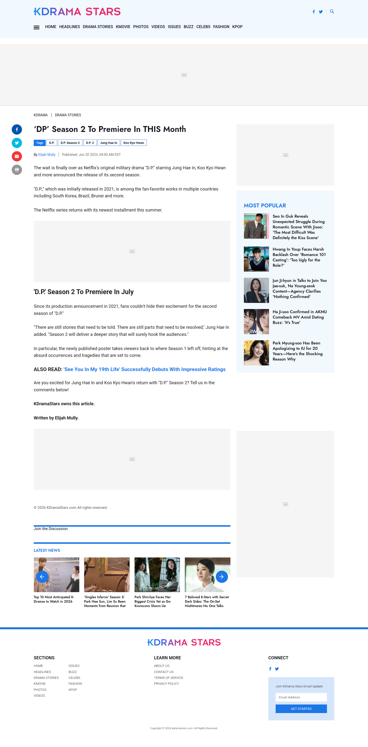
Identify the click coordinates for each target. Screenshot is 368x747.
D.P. (51, 143)
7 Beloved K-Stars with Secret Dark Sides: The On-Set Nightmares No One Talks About (207, 604)
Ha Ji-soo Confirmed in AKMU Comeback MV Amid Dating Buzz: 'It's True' (300, 317)
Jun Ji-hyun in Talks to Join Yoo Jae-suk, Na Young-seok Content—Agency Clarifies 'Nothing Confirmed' (300, 288)
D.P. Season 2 (70, 143)
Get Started (301, 709)
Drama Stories (98, 26)
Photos (140, 26)
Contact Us (163, 672)
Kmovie (123, 26)
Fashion (221, 26)
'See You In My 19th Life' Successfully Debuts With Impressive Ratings (145, 369)
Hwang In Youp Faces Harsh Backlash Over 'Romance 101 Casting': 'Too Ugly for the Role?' (299, 257)
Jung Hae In (108, 143)
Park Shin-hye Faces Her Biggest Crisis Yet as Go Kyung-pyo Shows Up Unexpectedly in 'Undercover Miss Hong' (156, 606)
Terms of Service (168, 678)
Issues (174, 26)
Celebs (203, 26)
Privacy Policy (166, 683)
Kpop (237, 26)
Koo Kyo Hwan (134, 143)
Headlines (69, 26)
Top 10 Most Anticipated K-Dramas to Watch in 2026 (54, 599)
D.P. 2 (90, 143)
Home (50, 26)
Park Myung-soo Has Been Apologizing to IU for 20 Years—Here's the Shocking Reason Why (298, 351)
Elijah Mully (47, 155)
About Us (161, 666)
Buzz (189, 26)
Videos (158, 26)
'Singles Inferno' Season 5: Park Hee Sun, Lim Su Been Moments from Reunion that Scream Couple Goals (105, 604)
